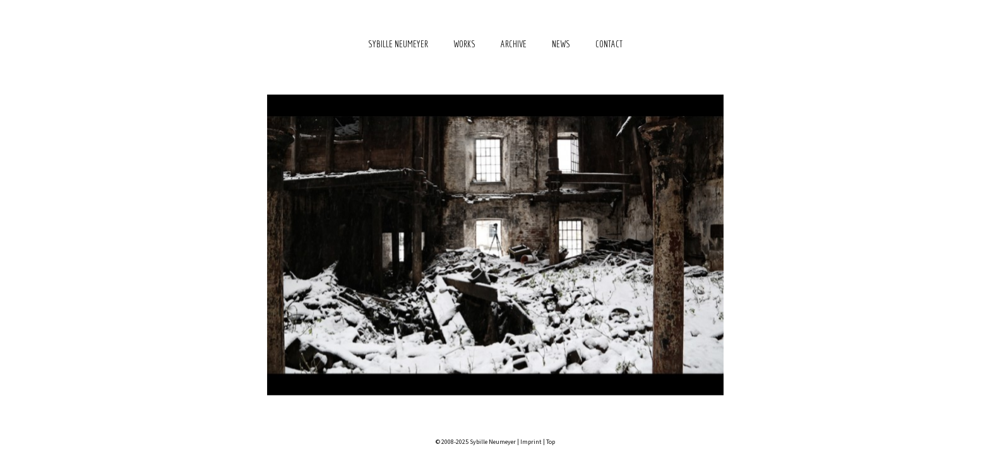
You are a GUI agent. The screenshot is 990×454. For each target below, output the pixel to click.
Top (550, 442)
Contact (609, 43)
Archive (514, 43)
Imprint (531, 442)
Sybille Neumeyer (398, 43)
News (561, 43)
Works (464, 43)
